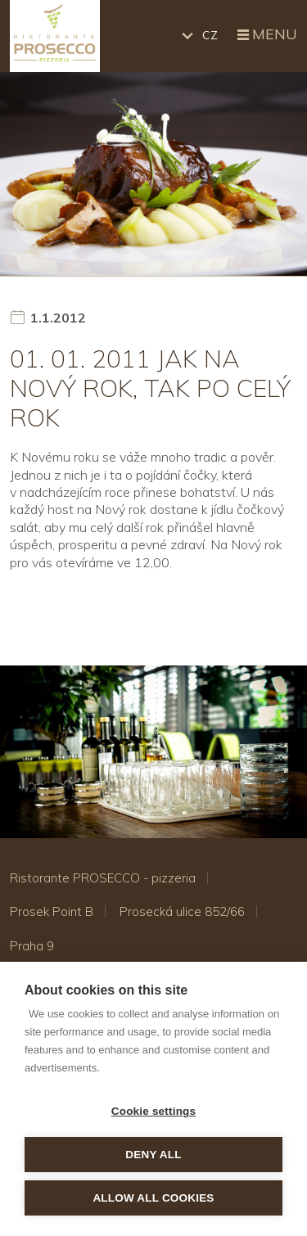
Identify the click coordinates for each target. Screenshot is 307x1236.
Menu (265, 35)
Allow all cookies (153, 1198)
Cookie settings (153, 1111)
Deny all (153, 1154)
